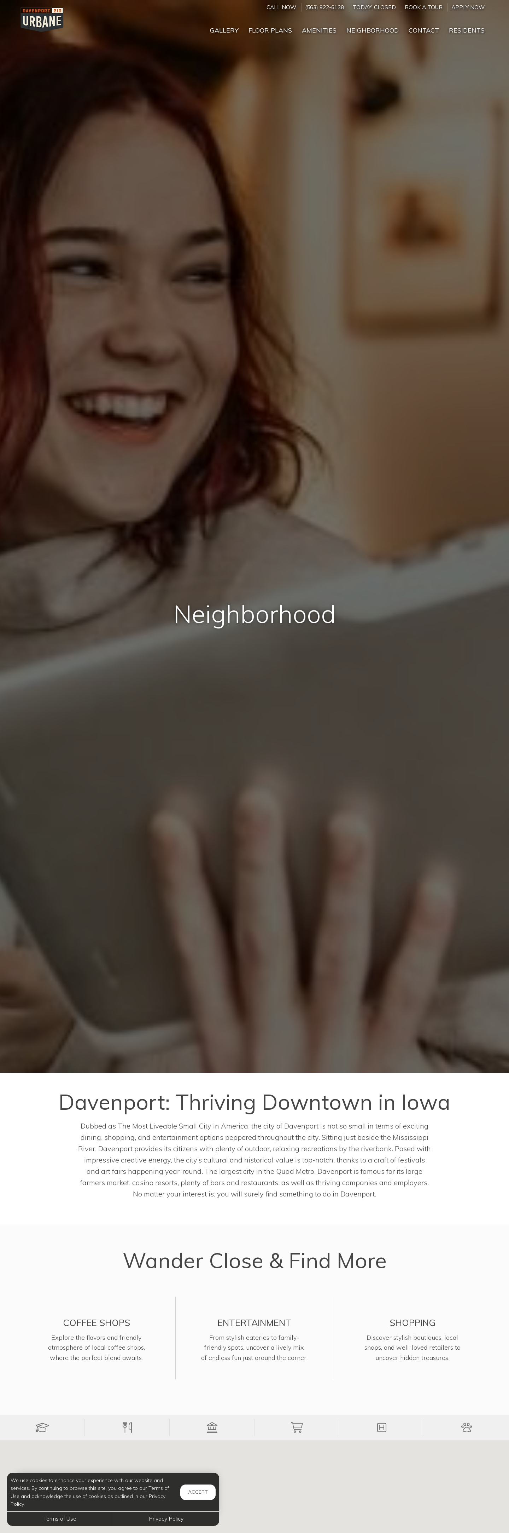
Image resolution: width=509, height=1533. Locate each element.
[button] (42, 1427)
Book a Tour (424, 7)
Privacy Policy (166, 1518)
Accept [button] (198, 1492)
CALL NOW (281, 7)
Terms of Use (59, 1518)
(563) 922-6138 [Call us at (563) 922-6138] (324, 7)
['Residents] (467, 27)
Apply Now (468, 7)
